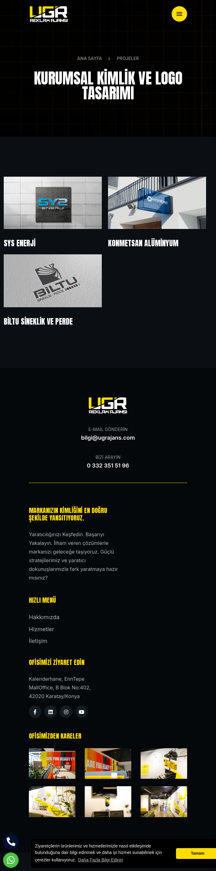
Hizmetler (41, 629)
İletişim (38, 641)
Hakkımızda (44, 617)
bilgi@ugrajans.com (108, 437)
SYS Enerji (19, 243)
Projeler (128, 58)
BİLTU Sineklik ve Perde (38, 321)
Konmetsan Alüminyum (143, 243)
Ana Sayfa (89, 58)
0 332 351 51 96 (108, 465)
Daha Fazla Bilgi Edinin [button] (100, 859)
